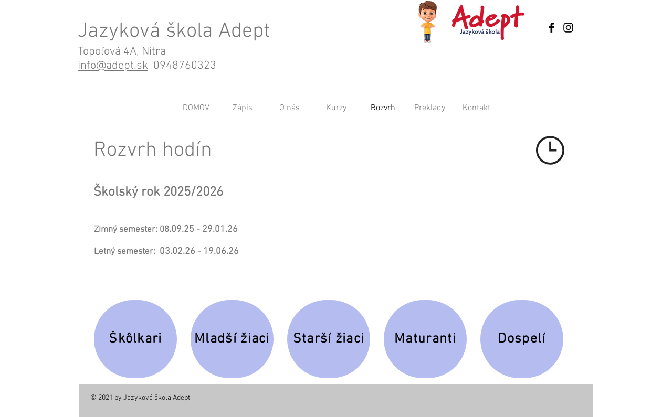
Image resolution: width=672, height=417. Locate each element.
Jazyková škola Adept (174, 31)
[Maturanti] (425, 339)
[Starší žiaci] (328, 339)
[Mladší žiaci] (232, 339)
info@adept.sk (113, 66)
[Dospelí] (521, 339)
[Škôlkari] (135, 339)
